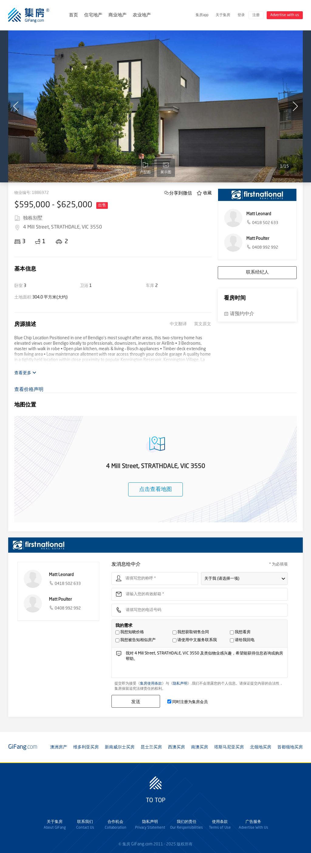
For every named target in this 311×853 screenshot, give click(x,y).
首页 (73, 15)
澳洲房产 (58, 747)
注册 (256, 15)
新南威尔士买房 (120, 747)
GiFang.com (141, 844)
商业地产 (117, 15)
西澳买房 (176, 747)
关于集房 (223, 15)
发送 (135, 701)
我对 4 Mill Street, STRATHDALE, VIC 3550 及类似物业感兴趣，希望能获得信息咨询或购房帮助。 (205, 664)
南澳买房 (199, 747)
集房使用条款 (151, 684)
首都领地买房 (290, 747)
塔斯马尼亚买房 (229, 747)
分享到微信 (180, 193)
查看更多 (25, 373)
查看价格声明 (28, 389)
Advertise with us (284, 15)
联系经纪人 (257, 272)
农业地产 (142, 15)
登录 (241, 15)
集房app (202, 15)
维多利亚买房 (86, 747)
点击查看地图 (155, 489)
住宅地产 (93, 15)
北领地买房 (260, 747)
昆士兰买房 (151, 747)
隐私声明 (180, 684)
